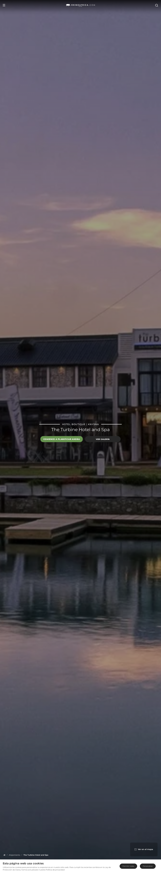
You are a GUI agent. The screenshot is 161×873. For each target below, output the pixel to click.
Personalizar (148, 866)
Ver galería (103, 439)
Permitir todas (128, 866)
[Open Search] (156, 5)
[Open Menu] (4, 5)
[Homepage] (4, 855)
